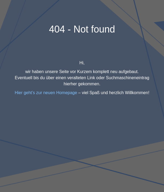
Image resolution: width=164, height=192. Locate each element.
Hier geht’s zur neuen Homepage (46, 92)
